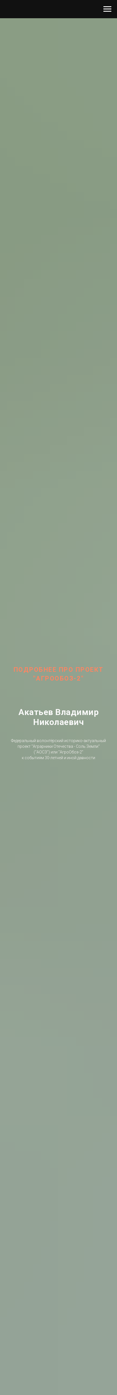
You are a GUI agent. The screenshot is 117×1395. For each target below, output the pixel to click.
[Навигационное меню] (107, 9)
